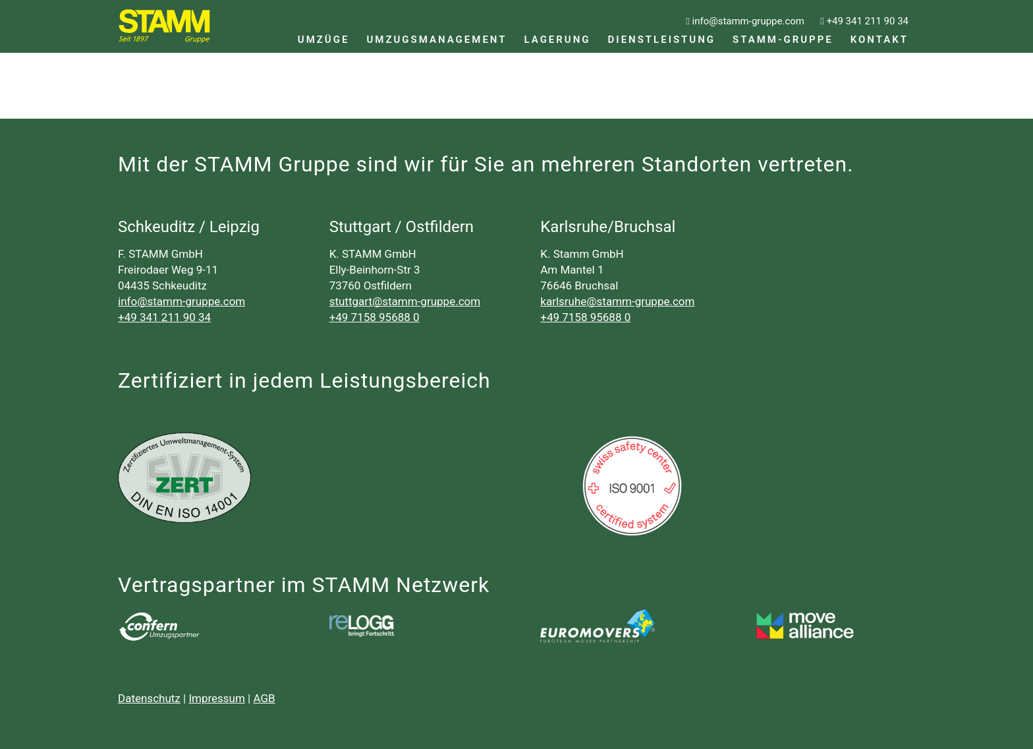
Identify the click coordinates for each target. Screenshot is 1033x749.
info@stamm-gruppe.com (181, 301)
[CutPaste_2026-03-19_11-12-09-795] (809, 626)
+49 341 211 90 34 (164, 317)
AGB (264, 698)
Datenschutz (149, 698)
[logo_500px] (597, 626)
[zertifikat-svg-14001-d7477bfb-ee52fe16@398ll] (184, 478)
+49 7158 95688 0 (374, 317)
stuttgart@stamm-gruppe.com (405, 301)
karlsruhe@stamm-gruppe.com (617, 301)
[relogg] (362, 625)
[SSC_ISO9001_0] (632, 486)
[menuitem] (323, 26)
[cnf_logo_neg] (159, 626)
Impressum (216, 698)
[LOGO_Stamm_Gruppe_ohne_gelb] (164, 26)
